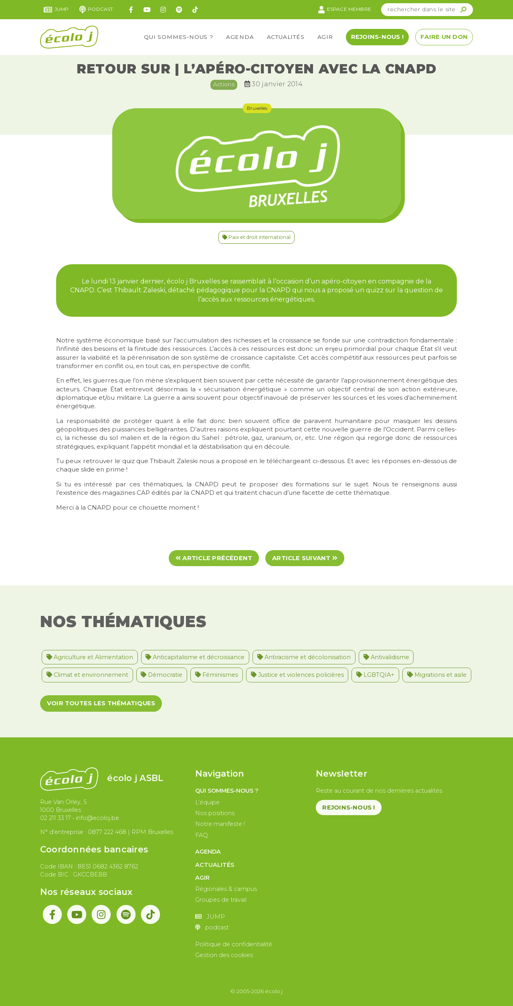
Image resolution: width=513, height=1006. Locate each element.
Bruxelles (257, 108)
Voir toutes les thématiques (101, 703)
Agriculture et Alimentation (89, 657)
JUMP (56, 9)
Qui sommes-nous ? (178, 37)
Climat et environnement (87, 674)
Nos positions (214, 813)
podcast (96, 9)
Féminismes (216, 674)
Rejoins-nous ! (377, 36)
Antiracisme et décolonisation (304, 657)
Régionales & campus (226, 889)
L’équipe (207, 802)
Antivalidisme (386, 657)
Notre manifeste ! (220, 824)
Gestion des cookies (224, 955)
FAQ (201, 835)
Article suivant (304, 558)
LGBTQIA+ (375, 674)
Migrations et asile (437, 674)
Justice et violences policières (297, 674)
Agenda (240, 37)
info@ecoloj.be (97, 818)
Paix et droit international (256, 237)
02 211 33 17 (55, 818)
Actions (223, 84)
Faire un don (444, 36)
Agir (325, 37)
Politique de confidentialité (233, 944)
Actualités (286, 37)
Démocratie (161, 674)
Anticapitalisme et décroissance (194, 657)
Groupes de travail (220, 899)
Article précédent (214, 558)
